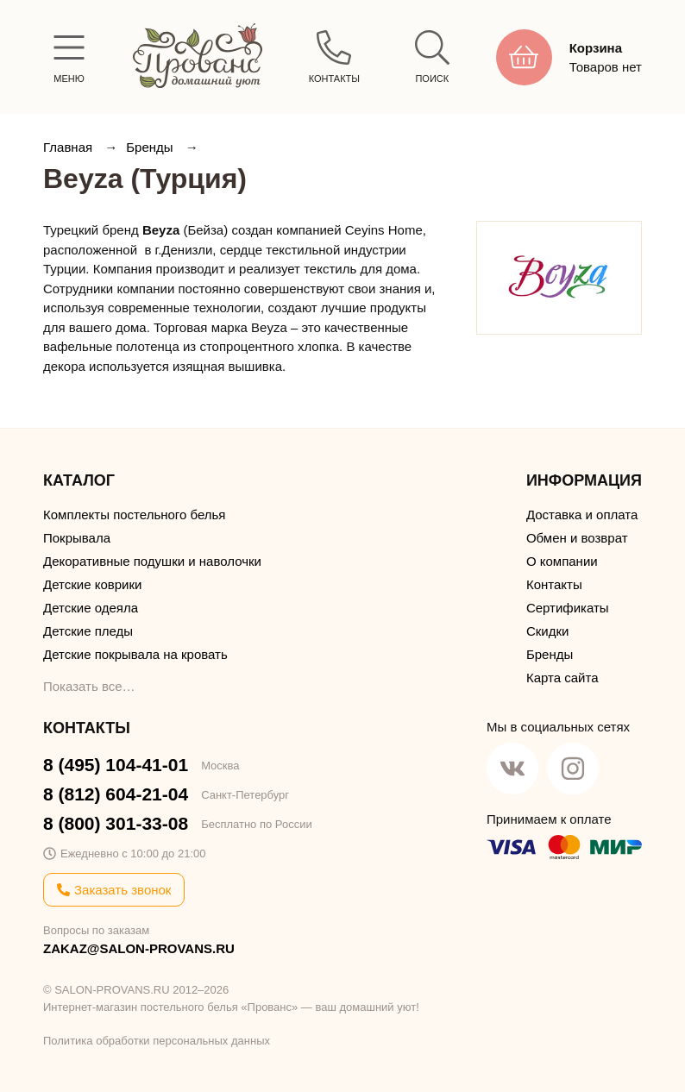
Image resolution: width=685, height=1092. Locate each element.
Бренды (151, 147)
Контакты (554, 584)
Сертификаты (567, 607)
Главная (69, 147)
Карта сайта (562, 677)
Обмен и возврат (577, 537)
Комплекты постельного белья (134, 514)
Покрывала (76, 537)
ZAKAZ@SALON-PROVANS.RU (139, 948)
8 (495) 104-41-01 (115, 765)
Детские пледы (88, 631)
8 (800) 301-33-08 (115, 823)
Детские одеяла (90, 607)
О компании (562, 561)
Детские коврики (92, 584)
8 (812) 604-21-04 (115, 794)
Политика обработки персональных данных (156, 1040)
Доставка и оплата (582, 514)
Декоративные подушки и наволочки (152, 561)
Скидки (547, 631)
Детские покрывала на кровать (135, 654)
